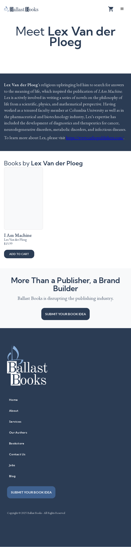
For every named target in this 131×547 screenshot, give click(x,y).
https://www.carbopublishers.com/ (95, 137)
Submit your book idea (65, 314)
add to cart (19, 254)
